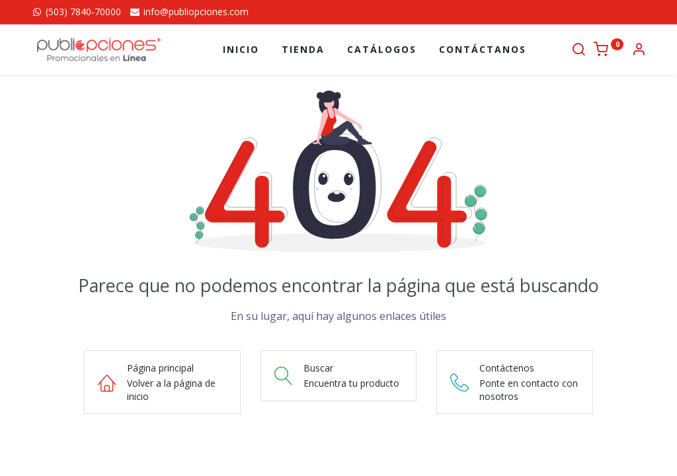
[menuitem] (241, 49)
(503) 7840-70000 (76, 11)
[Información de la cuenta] (638, 50)
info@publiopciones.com (189, 11)
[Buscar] (578, 50)
